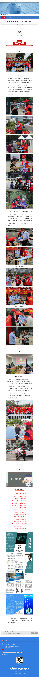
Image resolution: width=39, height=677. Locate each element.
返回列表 (34, 632)
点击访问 (19, 652)
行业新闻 (9, 17)
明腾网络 (25, 673)
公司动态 (3, 17)
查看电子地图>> (7, 647)
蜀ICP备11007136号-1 (16, 673)
